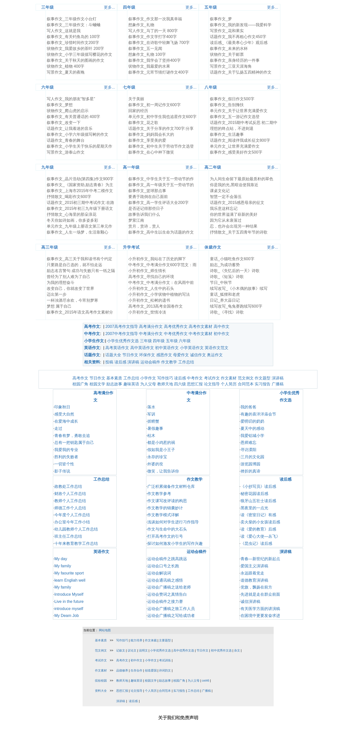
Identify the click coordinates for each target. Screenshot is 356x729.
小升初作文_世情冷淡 (147, 312)
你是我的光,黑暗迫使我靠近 (234, 185)
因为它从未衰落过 (226, 220)
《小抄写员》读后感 (258, 486)
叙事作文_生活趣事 (227, 134)
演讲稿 (133, 362)
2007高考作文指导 (121, 326)
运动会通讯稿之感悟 (165, 580)
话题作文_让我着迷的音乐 (69, 128)
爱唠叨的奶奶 (252, 421)
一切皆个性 (64, 464)
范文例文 (246, 378)
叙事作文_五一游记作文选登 (235, 117)
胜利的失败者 (66, 457)
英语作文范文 (216, 348)
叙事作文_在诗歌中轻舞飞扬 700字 (159, 42)
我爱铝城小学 (252, 435)
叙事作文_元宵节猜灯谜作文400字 (158, 72)
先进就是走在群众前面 (260, 594)
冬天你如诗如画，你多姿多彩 (72, 220)
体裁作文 (212, 247)
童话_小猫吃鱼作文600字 (232, 259)
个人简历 (229, 384)
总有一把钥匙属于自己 (74, 442)
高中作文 (221, 326)
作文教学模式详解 (163, 515)
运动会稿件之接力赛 (165, 601)
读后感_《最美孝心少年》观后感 (238, 42)
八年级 (210, 87)
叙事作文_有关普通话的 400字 (73, 117)
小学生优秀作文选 (123, 341)
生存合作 (136, 670)
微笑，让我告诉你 (163, 471)
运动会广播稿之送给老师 (169, 587)
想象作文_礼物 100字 (147, 54)
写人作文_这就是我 (64, 31)
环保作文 (147, 355)
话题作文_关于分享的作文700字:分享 (161, 128)
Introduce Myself (68, 594)
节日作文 (130, 355)
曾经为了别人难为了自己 (68, 277)
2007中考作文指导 (121, 334)
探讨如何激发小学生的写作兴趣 (175, 543)
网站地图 (105, 630)
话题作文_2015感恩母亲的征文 (237, 202)
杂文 (237, 650)
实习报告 (262, 384)
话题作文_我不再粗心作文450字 (238, 37)
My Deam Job (66, 615)
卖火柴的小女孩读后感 (260, 522)
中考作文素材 (200, 334)
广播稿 (278, 384)
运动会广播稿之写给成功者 (171, 615)
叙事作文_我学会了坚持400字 (154, 60)
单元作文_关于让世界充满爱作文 (238, 111)
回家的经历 (138, 111)
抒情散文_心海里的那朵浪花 (71, 214)
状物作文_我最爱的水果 (149, 66)
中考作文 (195, 378)
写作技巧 (165, 378)
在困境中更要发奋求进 (260, 615)
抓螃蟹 (153, 421)
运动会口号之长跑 (163, 566)
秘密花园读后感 (254, 494)
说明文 (143, 650)
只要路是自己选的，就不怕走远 (74, 265)
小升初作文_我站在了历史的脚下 (157, 259)
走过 (58, 428)
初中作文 (221, 334)
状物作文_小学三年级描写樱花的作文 (79, 54)
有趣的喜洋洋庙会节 (258, 414)
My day (60, 559)
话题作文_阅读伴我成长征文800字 (240, 140)
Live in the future (69, 601)
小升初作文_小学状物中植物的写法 (159, 294)
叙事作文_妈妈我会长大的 (151, 134)
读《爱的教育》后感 (258, 529)
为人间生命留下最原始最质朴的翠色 (241, 179)
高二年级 (212, 167)
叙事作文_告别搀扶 (227, 105)
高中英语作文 (142, 348)
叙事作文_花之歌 (143, 122)
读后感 (120, 362)
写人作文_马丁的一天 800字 (153, 31)
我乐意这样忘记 (224, 208)
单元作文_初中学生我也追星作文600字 (162, 117)
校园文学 (97, 384)
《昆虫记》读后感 (256, 543)
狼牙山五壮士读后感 (258, 501)
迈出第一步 (57, 294)
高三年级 (49, 247)
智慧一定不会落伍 (226, 197)
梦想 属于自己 (59, 306)
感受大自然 (64, 414)
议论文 (132, 650)
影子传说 (62, 471)
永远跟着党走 (252, 573)
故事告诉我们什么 (144, 214)
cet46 (205, 680)
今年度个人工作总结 (72, 515)
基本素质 (114, 378)
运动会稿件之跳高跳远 (167, 559)
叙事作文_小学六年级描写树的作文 (77, 134)
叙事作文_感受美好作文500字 (236, 152)
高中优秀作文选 (183, 650)
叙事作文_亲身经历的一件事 (235, 60)
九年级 (47, 167)
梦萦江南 (136, 220)
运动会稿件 (150, 362)
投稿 (109, 362)
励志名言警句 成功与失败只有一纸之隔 (81, 271)
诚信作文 (198, 355)
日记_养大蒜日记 (225, 300)
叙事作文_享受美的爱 (147, 140)
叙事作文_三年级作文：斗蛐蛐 (73, 25)
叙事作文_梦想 (60, 105)
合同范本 (246, 384)
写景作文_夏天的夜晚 (66, 72)
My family (62, 566)
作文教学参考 (159, 494)
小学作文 (148, 378)
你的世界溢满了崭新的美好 (233, 214)
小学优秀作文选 (160, 650)
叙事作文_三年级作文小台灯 (71, 19)
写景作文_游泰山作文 (66, 152)
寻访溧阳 (248, 450)
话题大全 (113, 355)
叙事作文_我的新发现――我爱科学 (240, 25)
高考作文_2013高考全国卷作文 (155, 306)
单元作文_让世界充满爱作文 (235, 146)
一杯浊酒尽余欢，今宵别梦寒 (72, 300)
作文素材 (229, 378)
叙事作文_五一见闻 (145, 48)
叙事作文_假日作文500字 (232, 99)
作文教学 (169, 362)
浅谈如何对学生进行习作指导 (173, 522)
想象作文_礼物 (141, 25)
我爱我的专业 (66, 450)
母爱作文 (181, 355)
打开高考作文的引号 (165, 536)
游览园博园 (250, 464)
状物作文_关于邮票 (227, 54)
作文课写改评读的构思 (167, 501)
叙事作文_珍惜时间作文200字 (73, 42)
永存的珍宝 (157, 457)
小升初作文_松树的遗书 (149, 300)
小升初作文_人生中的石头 (151, 288)
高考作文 (80, 378)
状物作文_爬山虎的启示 (68, 111)
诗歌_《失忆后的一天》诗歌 (235, 271)
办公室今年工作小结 (72, 522)
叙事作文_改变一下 (64, 122)
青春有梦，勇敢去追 (72, 435)
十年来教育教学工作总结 (76, 543)
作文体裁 (151, 640)
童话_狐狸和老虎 (225, 294)
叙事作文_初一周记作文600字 (154, 105)
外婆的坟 (155, 464)
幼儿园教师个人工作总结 (76, 529)
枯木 (151, 435)
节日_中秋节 (221, 282)
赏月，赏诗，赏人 (144, 226)
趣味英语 (131, 384)
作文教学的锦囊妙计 (165, 508)
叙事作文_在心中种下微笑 (151, 152)
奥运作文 (215, 355)
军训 (151, 414)
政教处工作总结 (68, 486)
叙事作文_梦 (221, 19)
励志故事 (114, 384)
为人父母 (148, 384)
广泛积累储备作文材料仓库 (171, 486)
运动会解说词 (159, 573)
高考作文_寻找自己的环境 (151, 277)
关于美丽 (136, 99)
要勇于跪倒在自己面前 (148, 197)
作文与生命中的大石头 (167, 529)
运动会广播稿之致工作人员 (171, 609)
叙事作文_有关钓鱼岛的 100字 (73, 37)
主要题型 (165, 640)
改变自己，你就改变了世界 (70, 288)
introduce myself (68, 609)
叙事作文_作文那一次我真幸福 (155, 19)
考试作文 (212, 378)
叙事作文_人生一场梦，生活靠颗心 (77, 232)
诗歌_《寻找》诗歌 (227, 312)
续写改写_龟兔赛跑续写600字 (236, 306)
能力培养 (136, 640)
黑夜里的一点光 (254, 508)
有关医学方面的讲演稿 (260, 609)
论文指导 (212, 384)
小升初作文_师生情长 (147, 271)
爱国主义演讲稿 (254, 566)
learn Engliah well (69, 580)
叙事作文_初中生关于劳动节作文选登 (161, 146)
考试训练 (165, 660)
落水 (151, 407)
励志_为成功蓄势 (225, 265)
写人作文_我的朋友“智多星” (71, 99)
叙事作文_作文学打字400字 (152, 37)
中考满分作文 (151, 334)
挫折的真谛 (250, 471)
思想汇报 (195, 384)
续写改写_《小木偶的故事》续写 (238, 288)
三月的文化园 (252, 457)
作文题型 (262, 378)
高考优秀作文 (176, 326)
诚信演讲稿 (250, 601)
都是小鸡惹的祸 (161, 442)
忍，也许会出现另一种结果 (233, 226)
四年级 (129, 7)
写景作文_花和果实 (227, 31)
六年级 (47, 87)
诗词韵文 (165, 670)
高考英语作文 (117, 348)
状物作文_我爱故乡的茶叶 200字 (75, 48)
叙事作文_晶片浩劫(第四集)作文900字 (80, 179)
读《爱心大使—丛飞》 (260, 536)
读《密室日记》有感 (258, 515)
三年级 (47, 7)
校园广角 (80, 384)
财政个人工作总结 (70, 494)
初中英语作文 (167, 348)
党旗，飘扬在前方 (256, 587)
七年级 (129, 87)
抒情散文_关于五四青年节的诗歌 (238, 232)
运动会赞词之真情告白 (167, 594)
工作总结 (186, 362)
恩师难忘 (248, 442)
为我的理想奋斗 (60, 282)
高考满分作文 (151, 326)
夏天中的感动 (252, 428)
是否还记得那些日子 (146, 208)
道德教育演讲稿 (254, 580)
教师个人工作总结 (70, 501)
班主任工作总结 (68, 536)
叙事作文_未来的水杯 (229, 48)
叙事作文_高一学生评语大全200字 (158, 202)
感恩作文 (164, 355)
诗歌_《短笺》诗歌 (227, 277)
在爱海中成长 (66, 421)
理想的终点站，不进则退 (231, 128)
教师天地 (165, 384)
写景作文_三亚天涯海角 (231, 66)
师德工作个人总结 (70, 508)
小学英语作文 (192, 348)
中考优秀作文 (176, 334)
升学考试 (131, 247)
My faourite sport (69, 573)
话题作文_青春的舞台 (66, 140)
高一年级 (131, 167)
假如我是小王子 (161, 450)
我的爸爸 (248, 407)
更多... (109, 7)
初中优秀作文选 (221, 650)
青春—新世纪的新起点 (260, 559)
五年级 (210, 7)
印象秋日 (62, 407)
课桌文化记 (220, 191)
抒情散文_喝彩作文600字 (69, 197)
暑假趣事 (155, 428)
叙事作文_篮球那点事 (147, 191)
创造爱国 (151, 670)
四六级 (180, 384)
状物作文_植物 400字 (65, 66)
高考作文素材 (200, 326)
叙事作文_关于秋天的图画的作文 (75, 60)
